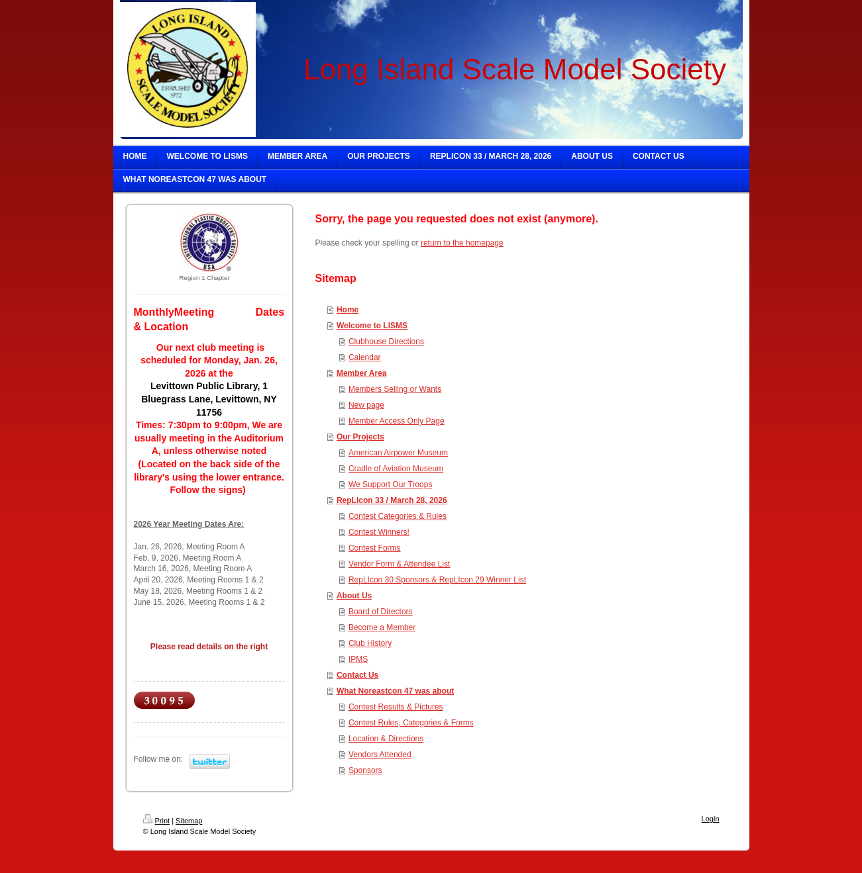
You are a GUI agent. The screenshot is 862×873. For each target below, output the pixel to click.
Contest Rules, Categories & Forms (411, 722)
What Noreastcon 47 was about (395, 691)
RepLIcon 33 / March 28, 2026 (392, 500)
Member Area (362, 373)
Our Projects (360, 436)
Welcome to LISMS (372, 325)
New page (366, 405)
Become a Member (382, 627)
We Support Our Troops (391, 484)
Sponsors (365, 770)
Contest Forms (375, 548)
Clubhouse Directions (386, 341)
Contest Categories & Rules (398, 516)
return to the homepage (462, 243)
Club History (370, 643)
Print (156, 821)
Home (347, 309)
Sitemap (189, 821)
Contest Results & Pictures (396, 707)
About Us (354, 595)
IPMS (358, 659)
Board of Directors (381, 611)
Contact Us (357, 675)
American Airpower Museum (398, 452)
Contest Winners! (379, 532)
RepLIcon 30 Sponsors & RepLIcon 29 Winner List (437, 579)
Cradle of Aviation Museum (396, 468)
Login (711, 819)
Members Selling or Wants (395, 389)
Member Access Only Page (397, 421)
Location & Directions (386, 738)
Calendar (365, 357)
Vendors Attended (380, 754)
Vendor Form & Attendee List (399, 564)
